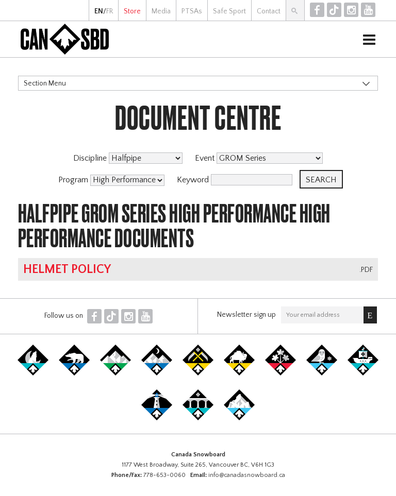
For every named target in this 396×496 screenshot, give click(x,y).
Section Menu (45, 83)
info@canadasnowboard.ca (246, 475)
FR (109, 11)
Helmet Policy (67, 269)
